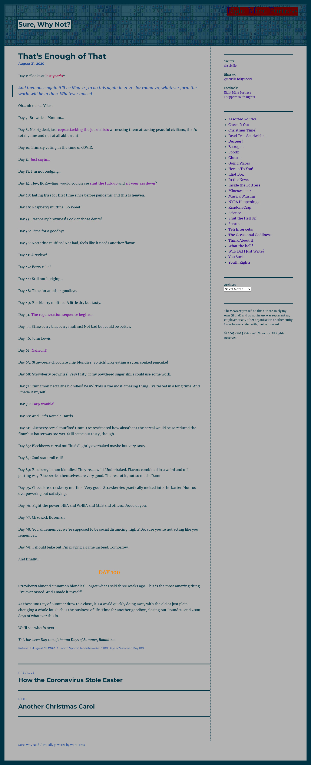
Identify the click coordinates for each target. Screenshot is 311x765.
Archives (230, 285)
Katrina (23, 648)
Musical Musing (241, 196)
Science (234, 213)
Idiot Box (236, 174)
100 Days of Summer (117, 648)
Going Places (239, 163)
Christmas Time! (242, 130)
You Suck (236, 257)
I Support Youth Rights (239, 97)
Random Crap (239, 207)
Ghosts (234, 158)
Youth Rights (239, 262)
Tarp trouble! (43, 404)
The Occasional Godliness (249, 235)
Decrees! (235, 141)
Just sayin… (40, 159)
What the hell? (240, 246)
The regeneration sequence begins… (62, 314)
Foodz (63, 648)
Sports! (74, 648)
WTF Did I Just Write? (246, 251)
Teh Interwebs (89, 648)
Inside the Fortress (244, 185)
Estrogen (236, 146)
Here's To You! (240, 169)
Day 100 (138, 648)
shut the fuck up (104, 183)
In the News (238, 180)
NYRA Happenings (243, 202)
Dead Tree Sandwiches (247, 136)
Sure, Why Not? (45, 24)
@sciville (230, 66)
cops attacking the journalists (83, 129)
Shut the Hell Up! (243, 218)
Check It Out (238, 125)
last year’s (54, 76)
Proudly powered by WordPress (64, 745)
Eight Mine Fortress (237, 92)
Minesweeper (239, 191)
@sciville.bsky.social (238, 79)
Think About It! (241, 240)
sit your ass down (140, 183)
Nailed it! (39, 350)
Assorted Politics (242, 119)
